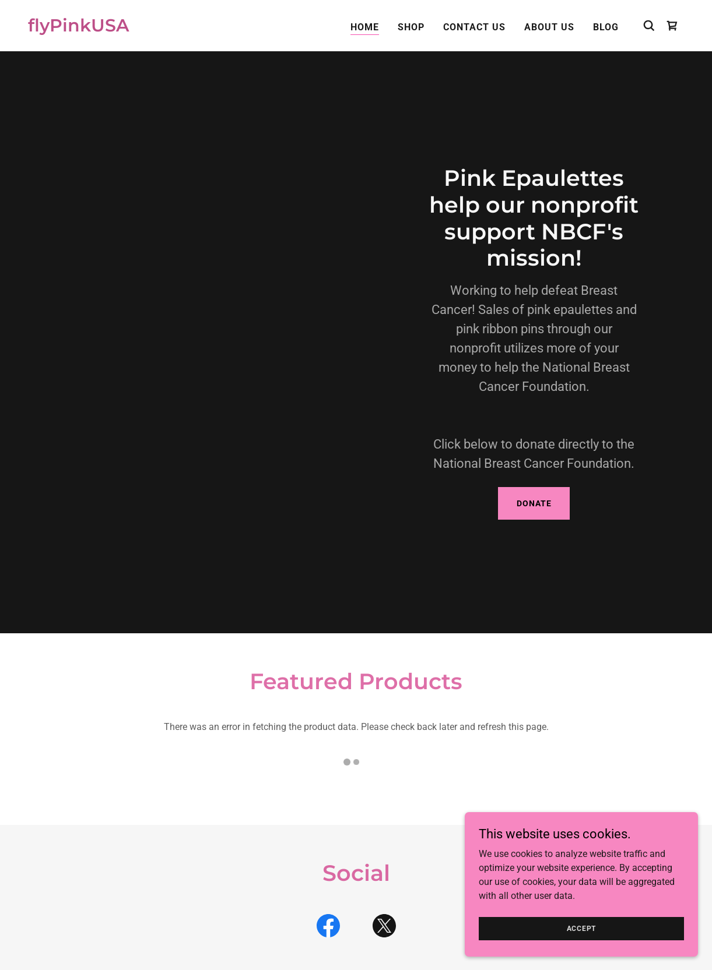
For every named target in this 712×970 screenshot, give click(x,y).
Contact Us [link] (474, 27)
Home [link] (364, 27)
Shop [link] (411, 27)
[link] (78, 28)
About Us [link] (549, 27)
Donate (534, 503)
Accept (582, 928)
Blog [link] (606, 27)
